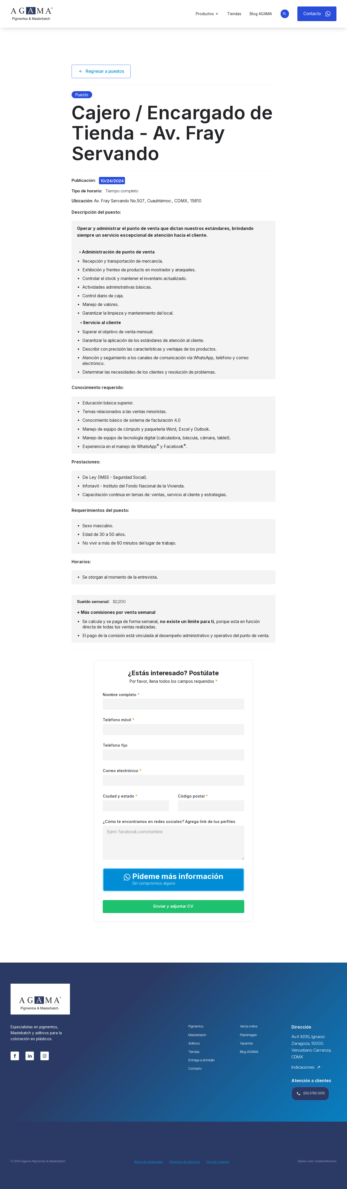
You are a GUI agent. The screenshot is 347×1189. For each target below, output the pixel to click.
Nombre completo (121, 695)
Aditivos (194, 1044)
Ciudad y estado (120, 796)
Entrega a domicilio (202, 1061)
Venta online (249, 1027)
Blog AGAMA (249, 1052)
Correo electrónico (122, 771)
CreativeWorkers (325, 1162)
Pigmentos (196, 1027)
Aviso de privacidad (148, 1162)
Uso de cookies (217, 1162)
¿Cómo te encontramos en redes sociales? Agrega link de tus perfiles (169, 822)
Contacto (195, 1070)
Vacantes (247, 1044)
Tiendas (194, 1052)
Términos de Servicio (184, 1162)
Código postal (193, 796)
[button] (207, 13)
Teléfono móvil (118, 720)
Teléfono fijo (115, 745)
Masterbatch (198, 1035)
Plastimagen (249, 1035)
